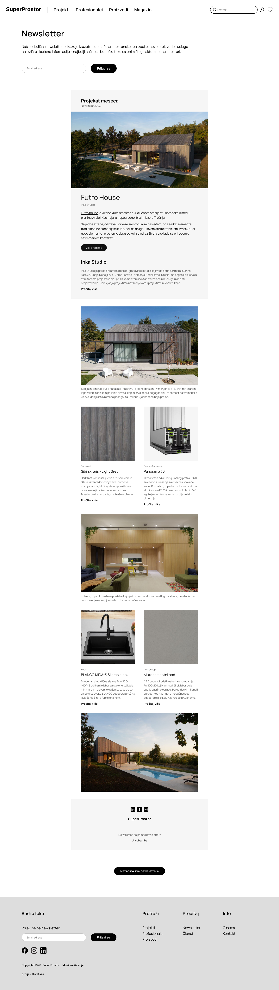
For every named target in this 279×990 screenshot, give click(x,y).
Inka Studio (88, 204)
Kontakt (229, 933)
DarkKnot (86, 466)
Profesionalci (89, 10)
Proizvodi (118, 10)
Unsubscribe (139, 840)
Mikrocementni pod (159, 674)
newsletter (50, 928)
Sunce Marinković (153, 466)
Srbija (25, 974)
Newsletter (191, 927)
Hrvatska (38, 974)
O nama (229, 927)
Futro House (100, 197)
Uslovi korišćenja (72, 965)
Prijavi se (103, 68)
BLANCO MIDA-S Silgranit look (104, 674)
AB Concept (150, 669)
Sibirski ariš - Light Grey (99, 471)
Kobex (84, 669)
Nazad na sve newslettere (139, 871)
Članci (188, 933)
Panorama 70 (154, 471)
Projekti (62, 10)
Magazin (143, 10)
